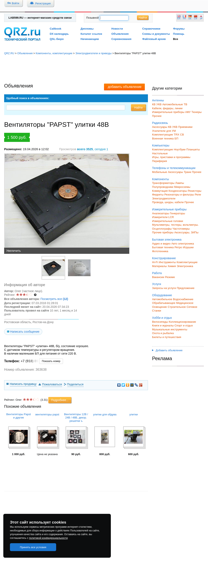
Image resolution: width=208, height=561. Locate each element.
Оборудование (162, 295)
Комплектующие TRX (165, 134)
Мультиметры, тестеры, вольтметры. (175, 224)
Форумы (179, 28)
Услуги (156, 284)
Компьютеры (160, 145)
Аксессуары (159, 126)
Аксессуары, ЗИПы (186, 232)
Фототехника (160, 251)
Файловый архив (154, 39)
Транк (187, 172)
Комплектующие (162, 149)
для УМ (171, 130)
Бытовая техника (163, 247)
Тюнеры (196, 112)
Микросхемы (182, 186)
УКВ (159, 104)
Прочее (157, 115)
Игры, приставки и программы (171, 157)
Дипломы (87, 28)
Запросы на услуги (164, 288)
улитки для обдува (105, 414)
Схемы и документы (156, 33)
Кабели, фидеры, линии (167, 108)
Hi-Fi (155, 262)
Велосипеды (160, 321)
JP (201, 18)
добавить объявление (124, 87)
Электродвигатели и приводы (93, 53)
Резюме (170, 277)
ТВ (185, 104)
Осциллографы (162, 228)
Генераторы (177, 213)
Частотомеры (181, 228)
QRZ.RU (9, 53)
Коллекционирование (182, 321)
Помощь (178, 33)
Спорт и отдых (183, 325)
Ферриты (157, 194)
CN (195, 18)
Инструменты (167, 262)
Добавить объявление (167, 350)
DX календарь (59, 33)
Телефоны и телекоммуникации (173, 168)
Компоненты (160, 179)
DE (190, 18)
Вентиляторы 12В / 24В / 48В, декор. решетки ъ (76, 417)
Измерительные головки (167, 221)
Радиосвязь (160, 123)
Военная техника (163, 138)
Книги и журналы (163, 325)
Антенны (158, 100)
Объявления (120, 33)
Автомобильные (172, 104)
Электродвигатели (163, 198)
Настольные (160, 153)
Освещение (159, 306)
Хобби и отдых (162, 317)
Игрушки (188, 247)
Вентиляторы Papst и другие (18, 416)
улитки (133, 414)
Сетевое (192, 306)
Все (175, 39)
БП (176, 138)
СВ (182, 134)
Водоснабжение (183, 299)
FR (184, 18)
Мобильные (159, 172)
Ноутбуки (180, 149)
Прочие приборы (162, 232)
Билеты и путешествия (166, 337)
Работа (157, 273)
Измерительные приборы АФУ (171, 112)
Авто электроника (182, 243)
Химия (172, 266)
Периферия (159, 161)
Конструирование (164, 258)
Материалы (159, 266)
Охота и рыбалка (163, 333)
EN (178, 18)
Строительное (177, 306)
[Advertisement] (104, 69)
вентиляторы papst (47, 414)
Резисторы (194, 190)
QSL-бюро (57, 39)
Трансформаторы (163, 183)
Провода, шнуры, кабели (168, 202)
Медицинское (184, 302)
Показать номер (51, 361)
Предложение (185, 288)
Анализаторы (160, 213)
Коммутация (160, 190)
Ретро (178, 247)
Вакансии (158, 277)
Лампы (179, 183)
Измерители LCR (163, 217)
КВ (154, 104)
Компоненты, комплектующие (54, 53)
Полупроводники (162, 186)
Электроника (185, 266)
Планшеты (193, 149)
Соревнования (121, 39)
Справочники (151, 28)
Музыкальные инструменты (169, 329)
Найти (143, 17)
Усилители (159, 130)
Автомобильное (162, 299)
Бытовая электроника (166, 239)
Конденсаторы (178, 190)
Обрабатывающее (163, 302)
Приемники (185, 126)
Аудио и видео (161, 243)
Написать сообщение (24, 331)
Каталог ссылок (91, 33)
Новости (117, 28)
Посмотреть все (54, 299)
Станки (156, 310)
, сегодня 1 (92, 149)
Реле (198, 194)
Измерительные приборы (169, 209)
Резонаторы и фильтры (179, 194)
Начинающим (90, 39)
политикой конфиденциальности (48, 538)
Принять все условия (33, 547)
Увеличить (13, 250)
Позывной (92, 17)
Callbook (55, 28)
